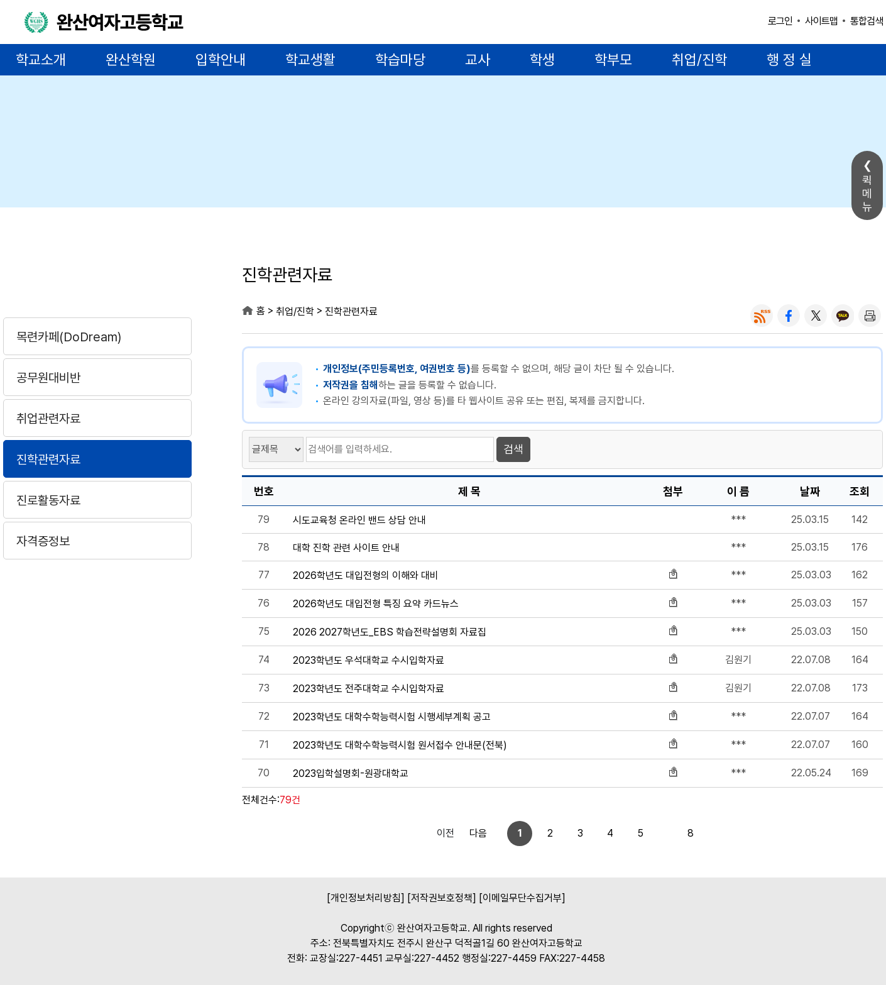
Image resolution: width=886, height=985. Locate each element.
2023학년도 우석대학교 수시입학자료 (368, 661)
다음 (679, 833)
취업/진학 (699, 60)
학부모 (613, 60)
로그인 (780, 21)
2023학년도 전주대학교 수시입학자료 (368, 689)
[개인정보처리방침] (366, 898)
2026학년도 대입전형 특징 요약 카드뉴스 (376, 604)
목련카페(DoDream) (68, 336)
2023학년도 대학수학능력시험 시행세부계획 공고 (392, 717)
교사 (477, 60)
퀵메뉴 (867, 193)
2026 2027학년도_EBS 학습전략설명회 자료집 (389, 632)
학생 (542, 60)
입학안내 (220, 60)
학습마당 (400, 60)
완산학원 (131, 60)
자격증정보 (43, 541)
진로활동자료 (48, 500)
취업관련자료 (48, 418)
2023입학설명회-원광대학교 (350, 774)
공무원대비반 (48, 377)
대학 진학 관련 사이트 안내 (346, 548)
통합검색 (866, 21)
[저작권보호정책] (441, 898)
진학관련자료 (48, 459)
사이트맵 (821, 21)
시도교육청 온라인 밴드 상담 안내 (359, 520)
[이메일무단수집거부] (522, 898)
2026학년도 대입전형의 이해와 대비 (366, 576)
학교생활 (310, 60)
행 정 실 (789, 60)
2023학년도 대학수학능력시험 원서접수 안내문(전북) (400, 745)
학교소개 (41, 60)
